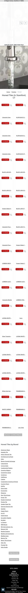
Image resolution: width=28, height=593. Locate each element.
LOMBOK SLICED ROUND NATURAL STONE (21, 327)
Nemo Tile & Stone (7, 586)
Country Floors (6, 530)
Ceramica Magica (7, 516)
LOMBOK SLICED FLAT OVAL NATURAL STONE (7, 327)
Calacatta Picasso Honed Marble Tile (7, 291)
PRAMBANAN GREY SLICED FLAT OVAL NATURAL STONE (21, 455)
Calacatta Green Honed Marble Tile (7, 181)
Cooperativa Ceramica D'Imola (10, 527)
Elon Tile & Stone (7, 541)
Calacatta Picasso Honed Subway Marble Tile (7, 272)
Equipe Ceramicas (7, 545)
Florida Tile (5, 548)
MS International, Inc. (8, 572)
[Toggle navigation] (25, 22)
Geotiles (4, 554)
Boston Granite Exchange (9, 507)
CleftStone (5, 523)
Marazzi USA (5, 575)
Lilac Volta (21, 473)
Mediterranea (6, 582)
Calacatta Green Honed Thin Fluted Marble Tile (7, 199)
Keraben (4, 566)
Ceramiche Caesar (7, 518)
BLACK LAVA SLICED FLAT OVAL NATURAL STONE (7, 236)
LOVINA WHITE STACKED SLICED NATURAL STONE (7, 418)
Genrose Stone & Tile (8, 552)
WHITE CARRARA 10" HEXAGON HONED (7, 455)
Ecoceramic (5, 536)
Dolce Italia (5, 534)
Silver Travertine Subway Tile (7, 382)
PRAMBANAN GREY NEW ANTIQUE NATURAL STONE (21, 437)
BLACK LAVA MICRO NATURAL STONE (7, 218)
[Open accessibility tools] (3, 590)
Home (8, 137)
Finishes (14, 137)
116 (18, 480)
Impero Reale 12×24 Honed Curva (21, 291)
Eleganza (4, 538)
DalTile (4, 532)
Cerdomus (5, 520)
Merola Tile (5, 584)
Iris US (4, 559)
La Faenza (5, 568)
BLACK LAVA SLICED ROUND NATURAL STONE (21, 236)
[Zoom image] (10, 151)
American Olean (6, 496)
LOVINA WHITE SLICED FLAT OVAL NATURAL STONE (7, 400)
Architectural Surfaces (8, 502)
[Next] (21, 480)
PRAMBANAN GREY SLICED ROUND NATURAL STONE (7, 473)
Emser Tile (5, 543)
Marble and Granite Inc (9, 579)
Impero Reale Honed (7, 254)
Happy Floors (5, 557)
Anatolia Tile (6, 498)
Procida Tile (5, 591)
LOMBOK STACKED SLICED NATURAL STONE (21, 345)
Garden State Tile (7, 550)
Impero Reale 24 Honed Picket (21, 309)
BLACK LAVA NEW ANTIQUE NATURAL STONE (21, 218)
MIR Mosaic (5, 570)
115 (14, 480)
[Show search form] (21, 22)
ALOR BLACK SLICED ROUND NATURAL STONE (21, 181)
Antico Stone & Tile (7, 500)
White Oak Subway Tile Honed (7, 437)
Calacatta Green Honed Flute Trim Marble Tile (7, 163)
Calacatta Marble (7, 345)
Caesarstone (5, 509)
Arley (4, 505)
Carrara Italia (6, 511)
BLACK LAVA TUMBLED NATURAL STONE (21, 272)
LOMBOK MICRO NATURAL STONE (7, 309)
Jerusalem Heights (7, 563)
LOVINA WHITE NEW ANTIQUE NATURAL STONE (21, 382)
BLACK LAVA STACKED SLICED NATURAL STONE (21, 254)
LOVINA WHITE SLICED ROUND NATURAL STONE (21, 400)
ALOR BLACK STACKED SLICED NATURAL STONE (21, 199)
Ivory (21, 364)
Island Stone (5, 561)
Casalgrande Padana (8, 514)
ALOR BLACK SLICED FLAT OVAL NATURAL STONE (21, 163)
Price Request (5, 150)
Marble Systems (7, 577)
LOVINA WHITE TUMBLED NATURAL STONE (21, 418)
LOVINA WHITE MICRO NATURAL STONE (7, 364)
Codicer (4, 525)
